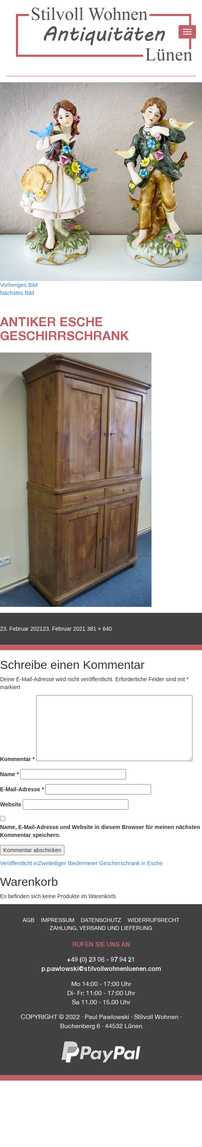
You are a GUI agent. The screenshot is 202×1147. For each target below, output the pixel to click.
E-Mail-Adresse (22, 789)
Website (10, 804)
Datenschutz (101, 920)
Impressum (57, 920)
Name (9, 774)
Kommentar (17, 759)
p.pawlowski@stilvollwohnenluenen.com (101, 968)
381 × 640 (99, 629)
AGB (29, 920)
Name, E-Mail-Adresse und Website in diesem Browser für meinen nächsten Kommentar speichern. (100, 831)
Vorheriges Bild (18, 285)
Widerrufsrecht (153, 920)
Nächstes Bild (17, 293)
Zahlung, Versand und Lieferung (101, 928)
